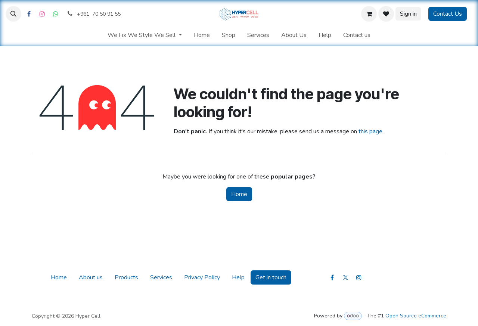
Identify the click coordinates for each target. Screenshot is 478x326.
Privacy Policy (202, 277)
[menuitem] (144, 35)
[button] (13, 14)
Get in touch (270, 277)
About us (91, 277)
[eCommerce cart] (369, 14)
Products (126, 277)
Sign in (408, 14)
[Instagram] (42, 14)
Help (238, 277)
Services (161, 277)
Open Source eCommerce (415, 315)
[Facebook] (29, 14)
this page (370, 131)
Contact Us (447, 14)
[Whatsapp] (56, 14)
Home (239, 194)
